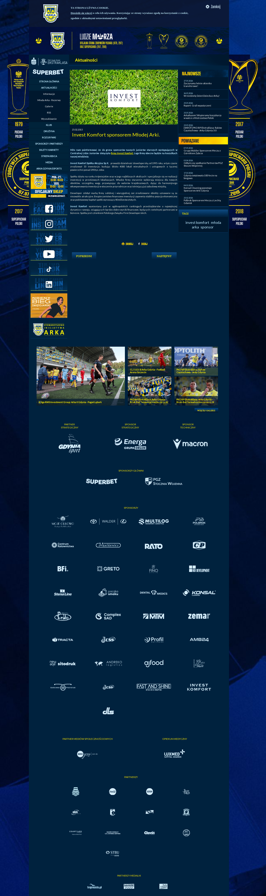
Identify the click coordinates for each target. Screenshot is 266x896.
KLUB (49, 125)
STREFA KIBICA (49, 156)
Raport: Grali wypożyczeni (197, 105)
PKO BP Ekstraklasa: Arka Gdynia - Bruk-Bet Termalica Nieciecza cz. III (195, 401)
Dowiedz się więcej (81, 13)
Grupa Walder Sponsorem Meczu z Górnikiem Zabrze (202, 152)
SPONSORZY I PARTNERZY (49, 143)
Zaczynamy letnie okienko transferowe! (198, 84)
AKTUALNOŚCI (49, 87)
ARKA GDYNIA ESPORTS (49, 168)
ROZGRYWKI (49, 137)
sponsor (207, 227)
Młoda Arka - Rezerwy (49, 100)
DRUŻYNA (49, 131)
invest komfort (197, 222)
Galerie (49, 106)
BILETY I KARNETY (49, 150)
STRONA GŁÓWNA (49, 81)
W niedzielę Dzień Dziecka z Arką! (201, 95)
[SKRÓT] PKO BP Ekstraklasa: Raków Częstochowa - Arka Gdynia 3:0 (203, 129)
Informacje (49, 94)
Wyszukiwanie (49, 118)
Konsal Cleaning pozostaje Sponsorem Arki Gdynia (198, 189)
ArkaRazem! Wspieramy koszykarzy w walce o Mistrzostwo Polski (203, 116)
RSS (49, 112)
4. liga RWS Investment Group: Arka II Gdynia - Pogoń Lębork (70, 402)
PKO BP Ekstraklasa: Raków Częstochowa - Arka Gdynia (191, 371)
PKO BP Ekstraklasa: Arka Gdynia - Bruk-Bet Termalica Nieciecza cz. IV (149, 401)
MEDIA (49, 162)
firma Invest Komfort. (122, 153)
